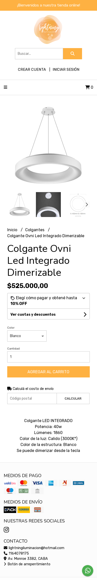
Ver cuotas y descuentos (33, 314)
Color (10, 327)
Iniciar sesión (66, 69)
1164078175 (16, 553)
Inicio (12, 229)
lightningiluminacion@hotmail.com (34, 548)
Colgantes (35, 229)
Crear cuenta (32, 69)
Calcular (73, 398)
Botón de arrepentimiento (27, 564)
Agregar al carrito (48, 371)
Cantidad (13, 348)
